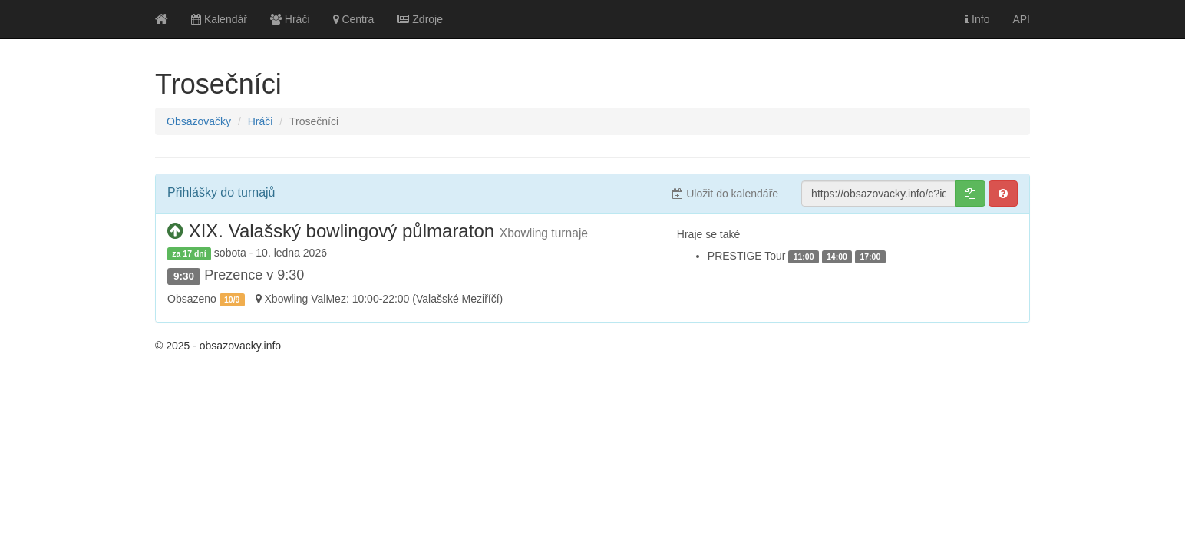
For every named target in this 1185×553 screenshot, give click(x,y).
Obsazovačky (199, 121)
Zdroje (420, 19)
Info (977, 19)
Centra (354, 19)
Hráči (290, 19)
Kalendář (219, 19)
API (1021, 19)
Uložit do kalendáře (725, 193)
